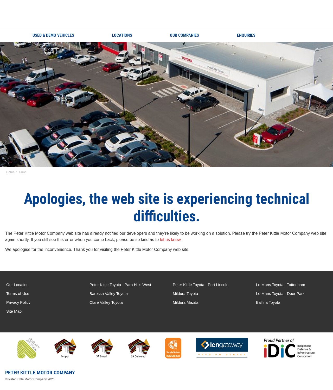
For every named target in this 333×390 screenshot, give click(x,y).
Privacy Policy (18, 302)
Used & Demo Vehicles (53, 35)
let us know (170, 239)
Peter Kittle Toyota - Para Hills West (120, 284)
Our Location (17, 284)
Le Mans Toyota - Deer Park (280, 293)
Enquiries (246, 35)
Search (297, 35)
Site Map (14, 311)
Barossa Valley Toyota (108, 293)
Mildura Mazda (185, 302)
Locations (122, 35)
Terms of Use (17, 293)
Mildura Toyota (185, 293)
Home (10, 172)
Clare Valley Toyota (106, 302)
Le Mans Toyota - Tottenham (280, 284)
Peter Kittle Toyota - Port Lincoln (200, 284)
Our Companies (184, 35)
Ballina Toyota (268, 302)
